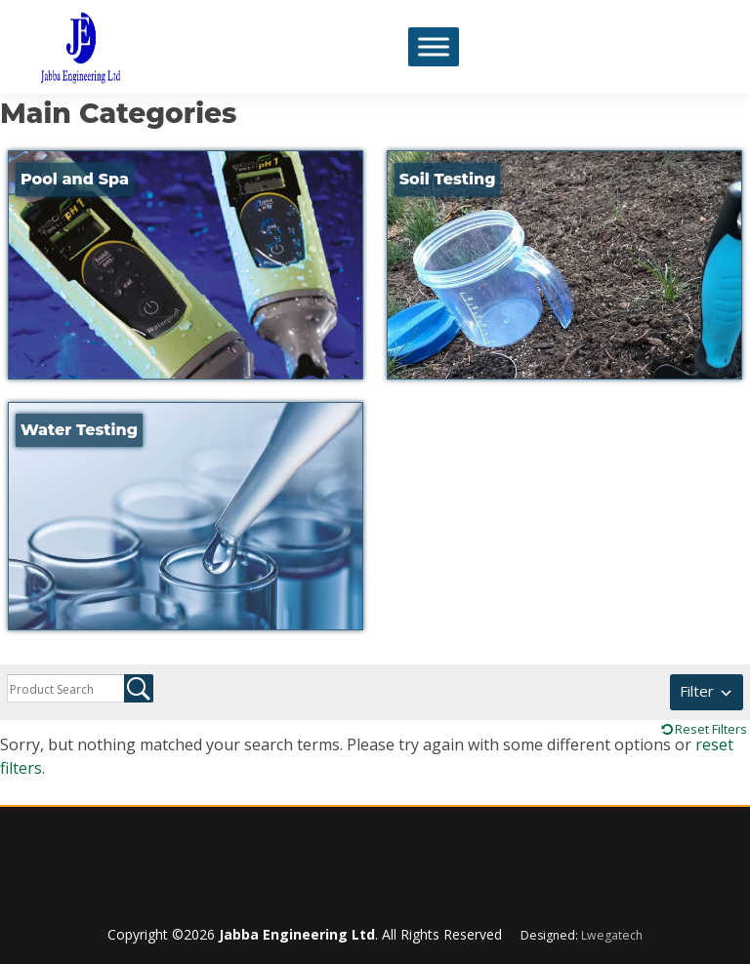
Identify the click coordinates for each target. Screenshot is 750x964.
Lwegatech (612, 935)
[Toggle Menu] (433, 46)
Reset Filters (711, 729)
